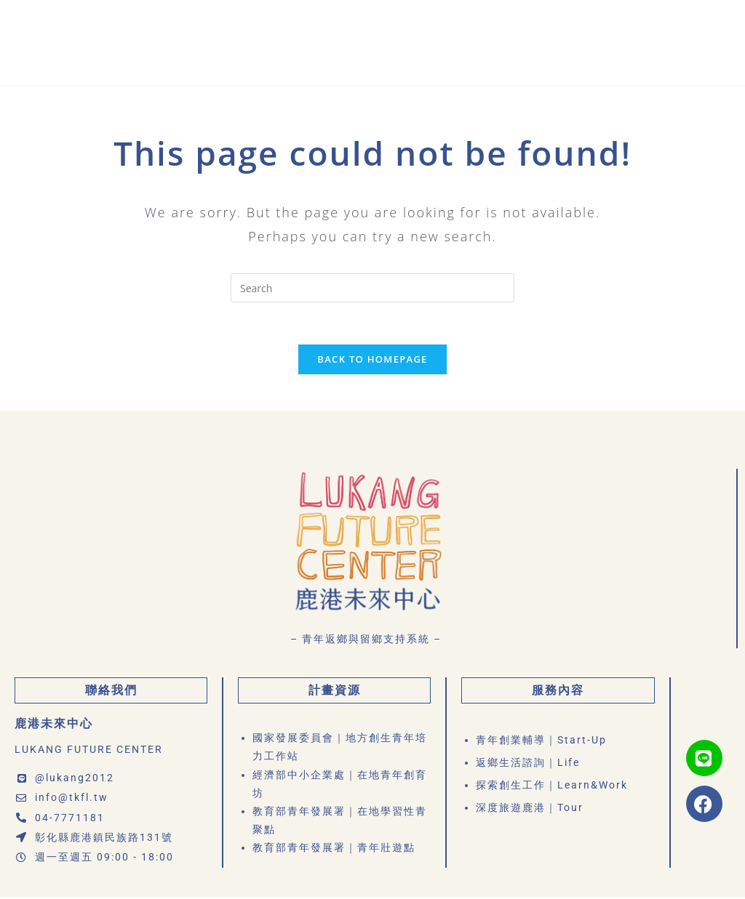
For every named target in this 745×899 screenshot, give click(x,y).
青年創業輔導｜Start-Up (541, 742)
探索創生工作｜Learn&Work (552, 786)
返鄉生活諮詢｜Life (528, 764)
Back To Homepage (372, 360)
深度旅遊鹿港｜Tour (529, 809)
